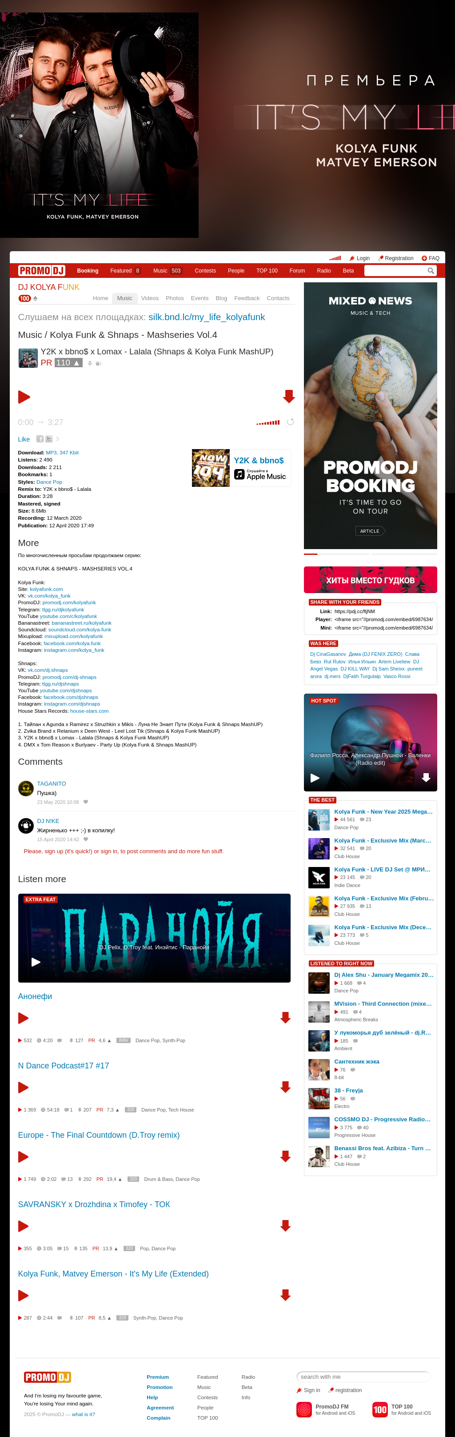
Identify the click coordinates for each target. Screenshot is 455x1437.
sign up (53, 851)
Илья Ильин (362, 661)
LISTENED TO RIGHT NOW (342, 963)
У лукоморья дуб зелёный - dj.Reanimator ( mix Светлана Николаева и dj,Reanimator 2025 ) (384, 1033)
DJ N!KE (48, 821)
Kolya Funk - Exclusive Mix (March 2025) (384, 840)
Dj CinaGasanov (328, 654)
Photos (175, 298)
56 (343, 1098)
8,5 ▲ (105, 1318)
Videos (150, 298)
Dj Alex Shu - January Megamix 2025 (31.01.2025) (384, 975)
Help (152, 1397)
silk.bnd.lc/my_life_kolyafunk (206, 317)
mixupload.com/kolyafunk (73, 636)
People (236, 271)
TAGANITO (51, 784)
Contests (207, 1397)
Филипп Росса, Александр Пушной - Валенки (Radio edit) (370, 759)
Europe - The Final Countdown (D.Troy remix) (99, 1135)
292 (88, 1179)
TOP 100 (267, 271)
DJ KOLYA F (49, 287)
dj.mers (332, 676)
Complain (158, 1418)
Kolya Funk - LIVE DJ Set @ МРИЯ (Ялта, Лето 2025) (384, 869)
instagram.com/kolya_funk (74, 650)
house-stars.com (89, 711)
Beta (348, 271)
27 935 (347, 906)
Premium (158, 1377)
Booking (87, 271)
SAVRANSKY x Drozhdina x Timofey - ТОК (94, 1204)
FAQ (434, 258)
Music (168, 271)
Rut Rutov (335, 661)
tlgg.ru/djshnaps (60, 683)
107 (79, 1318)
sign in (109, 851)
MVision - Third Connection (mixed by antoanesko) (384, 1004)
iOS (351, 1413)
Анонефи (35, 996)
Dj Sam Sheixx (388, 668)
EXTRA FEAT (41, 899)
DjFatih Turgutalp (362, 676)
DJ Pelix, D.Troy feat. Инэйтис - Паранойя (154, 947)
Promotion (159, 1387)
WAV (123, 1040)
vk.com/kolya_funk (49, 595)
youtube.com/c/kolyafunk (68, 616)
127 (79, 1040)
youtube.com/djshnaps (66, 690)
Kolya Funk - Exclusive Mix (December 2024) (384, 927)
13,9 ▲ (110, 1248)
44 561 (347, 819)
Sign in (312, 1390)
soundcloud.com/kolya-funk (80, 629)
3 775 (346, 1127)
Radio (324, 271)
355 (28, 1248)
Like (24, 439)
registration (348, 1390)
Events (200, 298)
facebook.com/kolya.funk (72, 643)
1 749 (30, 1179)
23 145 (347, 877)
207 (88, 1109)
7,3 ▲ (113, 1109)
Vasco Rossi (397, 676)
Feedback (246, 298)
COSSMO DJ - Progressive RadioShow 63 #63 (384, 1119)
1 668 (346, 983)
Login (363, 258)
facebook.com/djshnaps (71, 697)
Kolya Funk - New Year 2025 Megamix (384, 812)
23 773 (347, 935)
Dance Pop (49, 482)
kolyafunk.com (46, 589)
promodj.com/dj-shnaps (69, 677)
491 (344, 1012)
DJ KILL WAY (355, 668)
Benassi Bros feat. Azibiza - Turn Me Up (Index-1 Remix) (384, 1148)
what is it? (83, 1414)
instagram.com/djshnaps (72, 703)
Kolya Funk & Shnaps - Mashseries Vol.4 (133, 334)
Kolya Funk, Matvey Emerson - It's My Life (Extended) (113, 1273)
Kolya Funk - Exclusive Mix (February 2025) (384, 898)
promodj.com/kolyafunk (69, 602)
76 (343, 1069)
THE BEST (323, 800)
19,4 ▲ (114, 1179)
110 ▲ (68, 362)
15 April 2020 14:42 (58, 839)
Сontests (205, 271)
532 (28, 1040)
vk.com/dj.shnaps (48, 670)
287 (28, 1318)
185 (344, 1041)
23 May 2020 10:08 (58, 802)
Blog (221, 298)
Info (246, 1397)
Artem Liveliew (395, 661)
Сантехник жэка (357, 1061)
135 (84, 1248)
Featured (125, 271)
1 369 (30, 1109)
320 (131, 1110)
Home (100, 298)
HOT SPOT (323, 700)
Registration (399, 258)
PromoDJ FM (331, 1407)
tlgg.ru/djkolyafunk (63, 609)
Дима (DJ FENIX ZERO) (376, 654)
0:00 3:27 (41, 422)
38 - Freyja (349, 1090)
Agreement (160, 1407)
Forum (297, 271)
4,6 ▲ (105, 1040)
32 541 (347, 848)
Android (330, 1413)
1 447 (346, 1156)
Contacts (278, 298)
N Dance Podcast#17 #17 (63, 1065)
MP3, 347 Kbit (62, 452)
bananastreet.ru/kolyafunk (82, 623)
